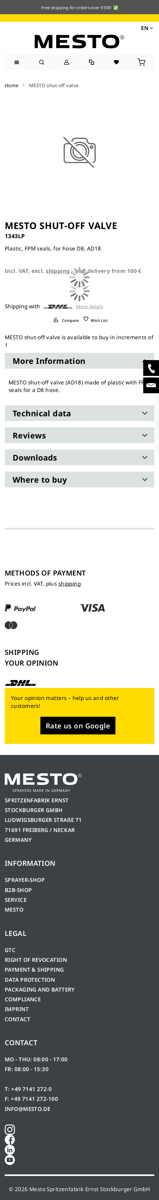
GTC (10, 950)
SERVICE (15, 899)
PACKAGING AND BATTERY (40, 989)
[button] (146, 27)
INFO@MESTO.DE (27, 1109)
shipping (69, 583)
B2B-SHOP (18, 890)
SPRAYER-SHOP (25, 879)
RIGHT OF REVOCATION (36, 959)
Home (12, 85)
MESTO (14, 909)
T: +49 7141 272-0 (28, 1089)
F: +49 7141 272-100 (31, 1098)
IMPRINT (17, 1009)
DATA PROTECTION (30, 979)
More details (89, 307)
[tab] (79, 361)
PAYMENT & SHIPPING (34, 969)
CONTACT (17, 1019)
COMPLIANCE (23, 999)
